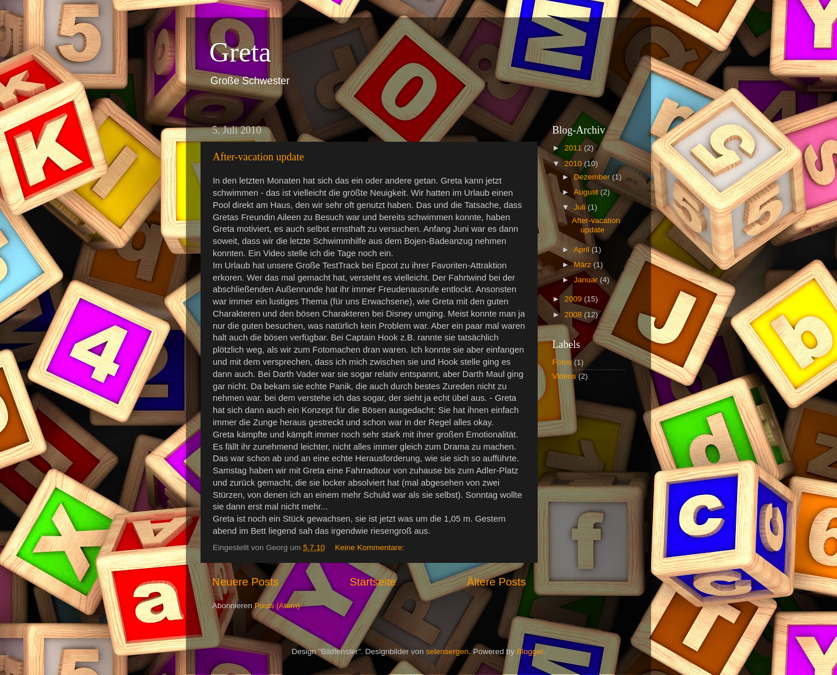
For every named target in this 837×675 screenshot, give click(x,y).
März (583, 264)
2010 (574, 163)
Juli (581, 207)
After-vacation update (258, 157)
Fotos (562, 362)
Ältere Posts (496, 582)
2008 (574, 314)
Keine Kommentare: (370, 547)
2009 (574, 299)
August (587, 192)
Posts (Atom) (277, 605)
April (583, 249)
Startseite (372, 582)
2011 (574, 147)
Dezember (593, 177)
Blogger (530, 651)
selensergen (447, 651)
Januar (587, 279)
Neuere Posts (245, 582)
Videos (564, 376)
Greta (240, 52)
